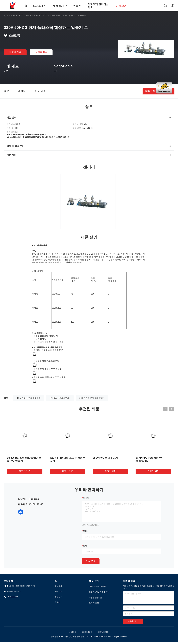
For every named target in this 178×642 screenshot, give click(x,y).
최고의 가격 (15, 52)
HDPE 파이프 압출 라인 (98, 586)
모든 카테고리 (94, 603)
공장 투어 (58, 591)
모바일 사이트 (87, 632)
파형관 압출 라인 (95, 598)
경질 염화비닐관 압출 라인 (99, 592)
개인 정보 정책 (103, 632)
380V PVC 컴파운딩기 (105, 457)
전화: (85, 545)
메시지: (86, 498)
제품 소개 (13, 15)
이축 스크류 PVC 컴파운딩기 (91, 398)
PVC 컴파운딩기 (26, 15)
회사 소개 (58, 586)
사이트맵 (72, 632)
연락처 (57, 602)
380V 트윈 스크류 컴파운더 (29, 398)
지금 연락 (91, 561)
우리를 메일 (41, 52)
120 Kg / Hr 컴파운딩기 (60, 398)
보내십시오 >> (133, 621)
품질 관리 (58, 597)
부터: (85, 531)
